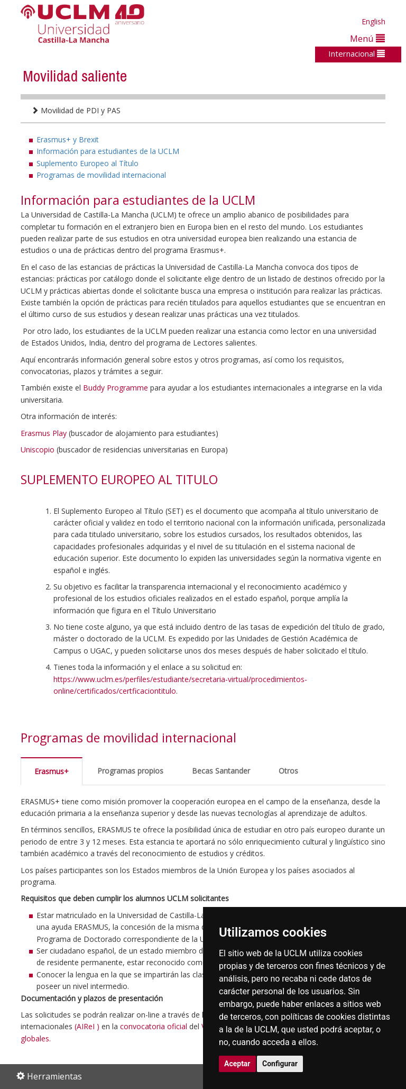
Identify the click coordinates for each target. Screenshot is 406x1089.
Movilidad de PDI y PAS (76, 110)
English (373, 21)
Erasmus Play (44, 433)
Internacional (356, 53)
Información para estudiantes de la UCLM (107, 151)
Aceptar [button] (237, 1063)
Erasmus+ (51, 771)
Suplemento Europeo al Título (87, 163)
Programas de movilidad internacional (101, 175)
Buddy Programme (115, 388)
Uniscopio (37, 449)
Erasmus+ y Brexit (67, 139)
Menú (367, 38)
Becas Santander (221, 771)
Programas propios (130, 771)
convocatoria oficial (153, 1026)
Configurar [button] (280, 1063)
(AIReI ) (87, 1026)
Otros (288, 771)
